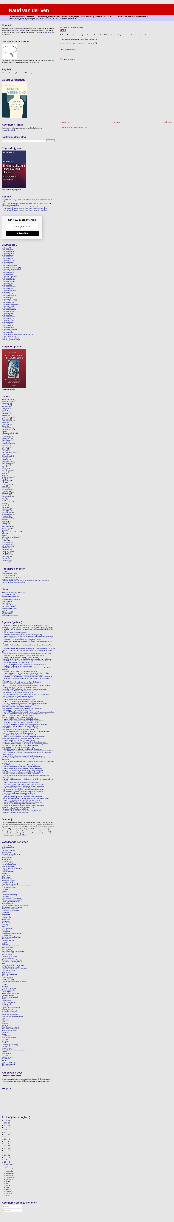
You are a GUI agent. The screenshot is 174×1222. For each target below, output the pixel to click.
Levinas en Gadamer (8, 281)
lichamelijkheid (7, 493)
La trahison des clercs (9, 888)
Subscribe (22, 233)
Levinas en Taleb (7, 324)
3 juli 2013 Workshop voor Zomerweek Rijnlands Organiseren (22, 749)
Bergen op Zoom (7, 417)
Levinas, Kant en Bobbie (10, 336)
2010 (6, 1157)
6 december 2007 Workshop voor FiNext (15, 809)
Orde (3, 1018)
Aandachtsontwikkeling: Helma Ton (13, 592)
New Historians (7, 514)
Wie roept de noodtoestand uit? (12, 900)
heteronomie (6, 461)
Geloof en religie (7, 861)
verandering (5, 549)
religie (4, 530)
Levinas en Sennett (8, 320)
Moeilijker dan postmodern (10, 946)
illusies (4, 468)
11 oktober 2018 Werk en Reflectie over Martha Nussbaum (20, 657)
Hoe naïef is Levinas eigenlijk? (12, 962)
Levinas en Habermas (9, 287)
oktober (8, 1175)
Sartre (4, 535)
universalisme (6, 546)
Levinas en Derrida (8, 273)
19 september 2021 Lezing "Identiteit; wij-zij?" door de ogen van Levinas (25, 625)
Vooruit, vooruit (7, 1048)
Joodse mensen (6, 859)
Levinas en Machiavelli (9, 301)
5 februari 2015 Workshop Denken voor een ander (18, 717)
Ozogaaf (4, 610)
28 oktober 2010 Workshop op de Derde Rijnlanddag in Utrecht (22, 788)
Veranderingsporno (8, 1009)
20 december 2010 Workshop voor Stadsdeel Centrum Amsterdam (23, 784)
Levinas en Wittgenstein (9, 329)
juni (7, 1183)
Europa (4, 449)
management (6, 497)
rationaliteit (5, 525)
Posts (6, 1207)
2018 (6, 1139)
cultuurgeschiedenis (8, 433)
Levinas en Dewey (8, 274)
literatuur (5, 495)
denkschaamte (6, 440)
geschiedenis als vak (8, 452)
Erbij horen (5, 1032)
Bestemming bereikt (8, 990)
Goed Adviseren (7, 601)
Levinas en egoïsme (8, 278)
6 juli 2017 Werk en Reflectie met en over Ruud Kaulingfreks (21, 682)
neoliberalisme (6, 512)
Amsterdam (5, 403)
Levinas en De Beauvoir (9, 266)
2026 (6, 1121)
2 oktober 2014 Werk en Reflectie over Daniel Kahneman (20, 726)
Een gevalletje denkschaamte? (11, 577)
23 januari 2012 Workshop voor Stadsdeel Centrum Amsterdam (22, 768)
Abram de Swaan (7, 401)
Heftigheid (5, 896)
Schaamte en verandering (10, 537)
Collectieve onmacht (8, 1013)
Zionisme (5, 942)
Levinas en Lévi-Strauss (9, 299)
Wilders (4, 558)
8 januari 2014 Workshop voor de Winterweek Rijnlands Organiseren (24, 742)
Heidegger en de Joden (11, 1075)
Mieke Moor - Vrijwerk (9, 608)
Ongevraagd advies (8, 958)
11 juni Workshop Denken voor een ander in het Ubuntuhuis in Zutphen (24, 209)
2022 (6, 1130)
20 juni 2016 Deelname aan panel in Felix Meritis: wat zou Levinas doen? (25, 694)
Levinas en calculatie (8, 260)
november (9, 1173)
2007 (6, 1196)
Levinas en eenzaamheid (9, 276)
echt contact (5, 447)
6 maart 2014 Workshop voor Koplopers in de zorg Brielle (20, 738)
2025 (6, 1123)
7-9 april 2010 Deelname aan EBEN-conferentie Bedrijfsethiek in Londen (25, 798)
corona (4, 431)
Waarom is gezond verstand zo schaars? (14, 981)
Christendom (6, 428)
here (7, 73)
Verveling (5, 925)
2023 (6, 1127)
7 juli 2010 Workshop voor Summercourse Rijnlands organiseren (22, 791)
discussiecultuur (7, 444)
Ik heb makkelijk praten (9, 1030)
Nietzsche (5, 516)
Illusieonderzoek (33, 831)
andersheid (5, 405)
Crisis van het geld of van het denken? (14, 965)
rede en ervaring (7, 528)
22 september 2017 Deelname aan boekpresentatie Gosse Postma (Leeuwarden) (27, 677)
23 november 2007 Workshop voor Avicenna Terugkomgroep (21, 811)
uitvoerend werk (7, 544)
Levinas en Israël (7, 294)
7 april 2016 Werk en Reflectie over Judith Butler (17, 698)
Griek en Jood (6, 845)
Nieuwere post (65, 122)
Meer (24, 835)
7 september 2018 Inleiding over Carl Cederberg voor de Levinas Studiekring (26, 659)
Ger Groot (5, 451)
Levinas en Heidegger (9, 290)
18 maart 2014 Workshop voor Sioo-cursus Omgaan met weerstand (23, 737)
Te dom (4, 985)
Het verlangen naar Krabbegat (11, 937)
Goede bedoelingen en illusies (11, 933)
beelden (4, 415)
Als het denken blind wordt (10, 993)
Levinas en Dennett (8, 271)
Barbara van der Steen (9, 594)
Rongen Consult (7, 614)
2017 (6, 1141)
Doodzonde (5, 921)
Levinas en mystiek (8, 306)
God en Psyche (6, 992)
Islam (3, 474)
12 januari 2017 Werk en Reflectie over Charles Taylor (19, 687)
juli (7, 1181)
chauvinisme (6, 424)
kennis (4, 482)
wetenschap (5, 557)
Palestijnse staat (7, 858)
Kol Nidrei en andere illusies (11, 967)
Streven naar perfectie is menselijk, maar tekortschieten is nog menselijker (25, 581)
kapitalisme (5, 481)
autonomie (5, 414)
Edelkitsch (5, 944)
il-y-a (3, 467)
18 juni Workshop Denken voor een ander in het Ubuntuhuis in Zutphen (24, 210)
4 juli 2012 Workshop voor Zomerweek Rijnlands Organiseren (22, 765)
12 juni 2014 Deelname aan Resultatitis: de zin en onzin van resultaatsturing (26, 731)
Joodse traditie (6, 477)
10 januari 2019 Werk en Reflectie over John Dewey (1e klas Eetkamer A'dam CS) (28, 654)
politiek (4, 523)
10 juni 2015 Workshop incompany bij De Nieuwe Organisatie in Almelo (25, 714)
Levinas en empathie (8, 280)
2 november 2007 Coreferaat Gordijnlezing (15, 812)
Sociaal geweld (6, 1004)
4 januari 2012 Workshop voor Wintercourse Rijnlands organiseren (23, 770)
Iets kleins (5, 986)
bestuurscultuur (7, 421)
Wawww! (5, 976)
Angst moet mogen (8, 948)
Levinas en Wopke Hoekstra (11, 331)
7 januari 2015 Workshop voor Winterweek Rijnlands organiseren (23, 721)
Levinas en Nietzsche (8, 308)
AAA (3, 849)
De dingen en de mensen (9, 956)
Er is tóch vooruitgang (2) (10, 997)
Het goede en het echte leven (11, 854)
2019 (6, 1137)
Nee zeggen (5, 511)
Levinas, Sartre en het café (10, 338)
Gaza (63, 29)
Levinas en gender (7, 283)
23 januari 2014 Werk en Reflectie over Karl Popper (18, 740)
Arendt (4, 410)
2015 (6, 1146)
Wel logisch (5, 1039)
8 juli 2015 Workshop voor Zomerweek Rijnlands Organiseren (22, 708)
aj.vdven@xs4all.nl (18, 30)
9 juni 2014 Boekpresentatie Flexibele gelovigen (17, 733)
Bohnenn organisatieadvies (10, 596)
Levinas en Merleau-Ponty (10, 304)
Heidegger (5, 458)
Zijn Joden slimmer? (8, 850)
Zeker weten (6, 877)
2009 (6, 1160)
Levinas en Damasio (8, 264)
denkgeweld (6, 438)
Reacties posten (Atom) (79, 127)
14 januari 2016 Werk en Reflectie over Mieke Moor (18, 700)
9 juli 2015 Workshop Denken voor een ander (16, 707)
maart (8, 1189)
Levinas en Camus (8, 262)
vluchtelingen (6, 555)
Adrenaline (5, 1020)
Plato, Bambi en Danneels (10, 884)
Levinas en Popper (8, 313)
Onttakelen (5, 1043)
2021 (6, 1132)
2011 (6, 1155)
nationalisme (6, 509)
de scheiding (6, 437)
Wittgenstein (6, 560)
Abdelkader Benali (8, 400)
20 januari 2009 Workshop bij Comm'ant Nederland (18, 804)
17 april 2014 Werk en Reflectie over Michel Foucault (19, 735)
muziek (4, 505)
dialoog (4, 442)
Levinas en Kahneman (9, 296)
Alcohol (4, 1060)
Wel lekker (5, 1055)
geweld (66, 43)
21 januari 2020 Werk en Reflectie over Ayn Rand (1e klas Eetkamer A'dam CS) (27, 636)
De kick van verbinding (9, 895)
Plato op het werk (7, 882)
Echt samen (5, 912)
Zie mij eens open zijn (9, 1002)
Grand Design (6, 1036)
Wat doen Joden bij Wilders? (11, 1029)
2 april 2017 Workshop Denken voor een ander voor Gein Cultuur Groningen (26, 685)
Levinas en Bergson (8, 255)
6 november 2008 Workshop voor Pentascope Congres (19, 807)
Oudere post (168, 122)
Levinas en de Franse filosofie (11, 267)
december (9, 1164)
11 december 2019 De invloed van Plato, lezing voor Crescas (21, 640)
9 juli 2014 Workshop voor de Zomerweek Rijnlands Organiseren (23, 728)
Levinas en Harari (7, 288)
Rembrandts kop (7, 879)
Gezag (4, 1034)
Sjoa (3, 539)
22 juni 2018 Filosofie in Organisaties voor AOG (17, 663)
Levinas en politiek (8, 311)
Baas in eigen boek (8, 979)
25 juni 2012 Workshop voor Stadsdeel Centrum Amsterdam (21, 767)
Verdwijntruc (6, 870)
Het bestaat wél (7, 935)
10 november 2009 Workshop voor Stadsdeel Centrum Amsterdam (23, 805)
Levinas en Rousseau (8, 317)
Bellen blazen (6, 1059)
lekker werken (6, 489)
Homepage (117, 122)
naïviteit (4, 507)
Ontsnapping (6, 914)
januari (8, 1193)
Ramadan (5, 1023)
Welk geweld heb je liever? (10, 909)
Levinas (4, 491)
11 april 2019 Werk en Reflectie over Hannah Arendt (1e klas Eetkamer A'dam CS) (28, 648)
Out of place (6, 1046)
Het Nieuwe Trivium (8, 607)
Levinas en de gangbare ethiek (11, 269)
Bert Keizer (5, 419)
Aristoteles (5, 412)
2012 (6, 1153)
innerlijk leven (6, 470)
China (4, 426)
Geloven (4, 893)
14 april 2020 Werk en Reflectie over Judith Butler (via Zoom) (22, 634)
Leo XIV (4, 572)
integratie (5, 472)
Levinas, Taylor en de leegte (11, 340)
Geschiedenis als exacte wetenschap (13, 1050)
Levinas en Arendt (7, 250)
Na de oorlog (6, 916)
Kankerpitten (6, 932)
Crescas (4, 598)
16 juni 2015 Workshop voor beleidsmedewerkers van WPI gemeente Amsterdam (28, 712)
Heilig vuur (5, 889)
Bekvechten (5, 1041)
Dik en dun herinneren (9, 865)
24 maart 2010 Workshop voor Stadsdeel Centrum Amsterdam (21, 800)
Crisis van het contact (8, 970)
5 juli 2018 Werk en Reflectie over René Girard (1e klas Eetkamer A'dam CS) (26, 661)
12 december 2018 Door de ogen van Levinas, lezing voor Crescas (23, 655)
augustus (9, 1179)
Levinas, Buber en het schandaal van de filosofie (17, 334)
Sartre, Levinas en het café (10, 1027)
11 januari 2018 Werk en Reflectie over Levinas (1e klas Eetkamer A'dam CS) (27, 673)
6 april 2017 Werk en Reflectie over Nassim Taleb (18, 684)
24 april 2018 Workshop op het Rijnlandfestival (17, 666)
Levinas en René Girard (9, 574)
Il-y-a (3, 963)
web (48, 32)
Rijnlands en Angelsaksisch (10, 532)
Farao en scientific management (12, 868)
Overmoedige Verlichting (10, 1045)
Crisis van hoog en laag (9, 974)
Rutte (3, 534)
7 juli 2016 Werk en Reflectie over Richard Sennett (18, 693)
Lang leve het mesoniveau (10, 579)
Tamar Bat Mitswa (8, 995)
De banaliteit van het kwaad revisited (13, 582)
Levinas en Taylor (7, 326)
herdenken (5, 459)
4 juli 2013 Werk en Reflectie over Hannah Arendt (18, 747)
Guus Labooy (6, 603)
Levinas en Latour (7, 297)
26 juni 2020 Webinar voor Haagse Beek (15, 633)
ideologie (5, 465)
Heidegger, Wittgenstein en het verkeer (14, 863)
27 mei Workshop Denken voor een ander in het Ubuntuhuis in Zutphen (24, 207)
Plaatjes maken (6, 939)
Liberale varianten (7, 1057)
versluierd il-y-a (7, 551)
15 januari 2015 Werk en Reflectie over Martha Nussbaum (20, 719)
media (4, 500)
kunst (3, 486)
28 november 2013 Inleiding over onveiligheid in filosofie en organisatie (25, 744)
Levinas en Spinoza (8, 322)
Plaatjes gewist (6, 1066)
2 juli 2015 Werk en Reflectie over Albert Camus (17, 710)
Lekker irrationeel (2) (8, 1062)
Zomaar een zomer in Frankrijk (12, 960)
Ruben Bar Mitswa (8, 923)
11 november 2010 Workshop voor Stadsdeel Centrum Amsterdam (23, 786)
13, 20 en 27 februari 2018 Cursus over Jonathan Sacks (19, 671)
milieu (4, 504)
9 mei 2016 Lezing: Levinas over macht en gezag (17, 696)
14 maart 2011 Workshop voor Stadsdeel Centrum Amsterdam (21, 782)
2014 (6, 1148)
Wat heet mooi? (7, 955)
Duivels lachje (6, 1000)
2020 (6, 1134)
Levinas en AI (6, 248)
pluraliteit (5, 521)
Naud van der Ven (29, 10)
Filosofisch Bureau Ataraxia (11, 600)
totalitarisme (6, 542)
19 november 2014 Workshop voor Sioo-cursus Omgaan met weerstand (24, 724)
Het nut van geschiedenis (10, 1015)
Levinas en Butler (7, 258)
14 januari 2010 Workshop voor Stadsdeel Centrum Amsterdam (22, 802)
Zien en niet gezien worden (10, 910)
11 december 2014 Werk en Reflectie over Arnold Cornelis (20, 723)
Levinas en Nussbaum (9, 310)
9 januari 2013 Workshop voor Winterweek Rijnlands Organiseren (23, 756)
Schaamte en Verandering (10, 615)
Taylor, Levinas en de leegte (11, 1008)
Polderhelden (9, 1171)
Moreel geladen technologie (11, 902)
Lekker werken (6, 875)
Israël (70, 43)
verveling (5, 553)
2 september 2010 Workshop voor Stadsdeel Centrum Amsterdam (23, 790)
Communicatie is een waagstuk (12, 907)
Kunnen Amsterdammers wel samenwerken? (16, 886)
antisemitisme (6, 408)
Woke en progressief (8, 575)
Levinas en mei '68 (8, 303)
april (7, 1187)
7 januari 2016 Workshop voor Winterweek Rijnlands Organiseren (23, 701)
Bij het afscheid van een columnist (13, 951)
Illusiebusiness (6, 972)
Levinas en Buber (7, 257)
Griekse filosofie (7, 456)
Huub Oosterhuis (7, 463)
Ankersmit (5, 407)
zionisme (4, 562)
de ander (4, 435)
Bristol (4, 999)
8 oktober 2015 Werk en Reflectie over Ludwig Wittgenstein (21, 705)
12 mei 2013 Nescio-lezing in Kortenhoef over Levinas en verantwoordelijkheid (27, 751)
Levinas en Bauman (8, 253)
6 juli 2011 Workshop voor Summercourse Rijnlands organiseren (22, 772)
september (9, 1177)
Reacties (7, 1211)
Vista (3, 926)
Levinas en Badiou (8, 251)
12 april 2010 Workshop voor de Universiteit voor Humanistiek (22, 797)
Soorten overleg (7, 852)
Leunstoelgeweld (7, 978)
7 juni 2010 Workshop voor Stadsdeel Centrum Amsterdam (20, 795)
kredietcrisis (6, 484)
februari (8, 1191)
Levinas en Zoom (7, 333)
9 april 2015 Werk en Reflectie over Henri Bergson (18, 715)
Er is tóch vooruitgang (9, 988)
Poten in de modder (8, 928)
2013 (6, 1150)
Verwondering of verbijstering (11, 898)
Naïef (3, 1022)
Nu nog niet (5, 1025)
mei (7, 1185)
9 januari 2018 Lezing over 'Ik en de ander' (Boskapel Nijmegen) (22, 675)
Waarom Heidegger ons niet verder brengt (15, 905)
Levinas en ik (6, 292)
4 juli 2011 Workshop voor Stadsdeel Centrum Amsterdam (20, 774)
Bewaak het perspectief (9, 1011)
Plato (3, 519)
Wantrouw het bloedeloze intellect (13, 1016)
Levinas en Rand (7, 315)
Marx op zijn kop (7, 949)
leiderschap (5, 488)
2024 (6, 1125)
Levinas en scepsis (8, 318)
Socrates (4, 541)
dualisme (4, 445)
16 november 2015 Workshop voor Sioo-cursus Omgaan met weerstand (24, 703)
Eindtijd (4, 1052)
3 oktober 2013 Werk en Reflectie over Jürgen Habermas (20, 745)
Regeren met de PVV (8, 866)
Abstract (4, 891)
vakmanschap (6, 548)
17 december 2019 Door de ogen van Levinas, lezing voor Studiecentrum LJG (27, 638)
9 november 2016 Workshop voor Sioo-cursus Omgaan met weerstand (24, 689)
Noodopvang (6, 919)
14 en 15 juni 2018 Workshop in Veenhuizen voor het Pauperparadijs (24, 664)
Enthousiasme (6, 918)
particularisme (6, 518)
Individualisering (7, 903)
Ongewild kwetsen (8, 940)
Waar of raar (6, 930)
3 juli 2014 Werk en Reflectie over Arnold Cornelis (18, 730)
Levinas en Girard (7, 285)
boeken (4, 422)
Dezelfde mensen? (7, 872)
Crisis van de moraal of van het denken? (14, 969)
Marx (3, 498)
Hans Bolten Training (8, 605)
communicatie (6, 429)
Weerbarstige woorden (9, 1038)
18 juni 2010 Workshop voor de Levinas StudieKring (19, 793)
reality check (6, 527)
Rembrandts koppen (8, 880)
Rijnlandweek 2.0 (7, 612)
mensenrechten (6, 502)
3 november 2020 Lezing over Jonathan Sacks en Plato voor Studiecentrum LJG (27, 627)
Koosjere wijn (6, 1053)
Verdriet (4, 873)
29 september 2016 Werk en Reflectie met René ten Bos (19, 691)
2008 (6, 1162)
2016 (6, 1144)
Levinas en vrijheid (8, 327)
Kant (3, 479)
